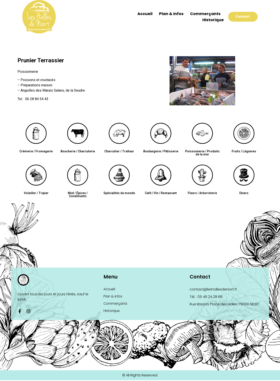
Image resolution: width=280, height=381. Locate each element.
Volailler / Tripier (36, 193)
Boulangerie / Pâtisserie (160, 151)
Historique (206, 20)
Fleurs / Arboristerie (202, 193)
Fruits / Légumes (244, 151)
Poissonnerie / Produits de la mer (202, 153)
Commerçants (199, 13)
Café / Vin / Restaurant (161, 193)
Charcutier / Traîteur (119, 151)
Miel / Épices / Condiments (78, 194)
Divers (243, 193)
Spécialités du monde (119, 193)
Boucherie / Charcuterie (78, 151)
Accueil (138, 13)
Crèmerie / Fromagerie (36, 151)
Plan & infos (164, 13)
